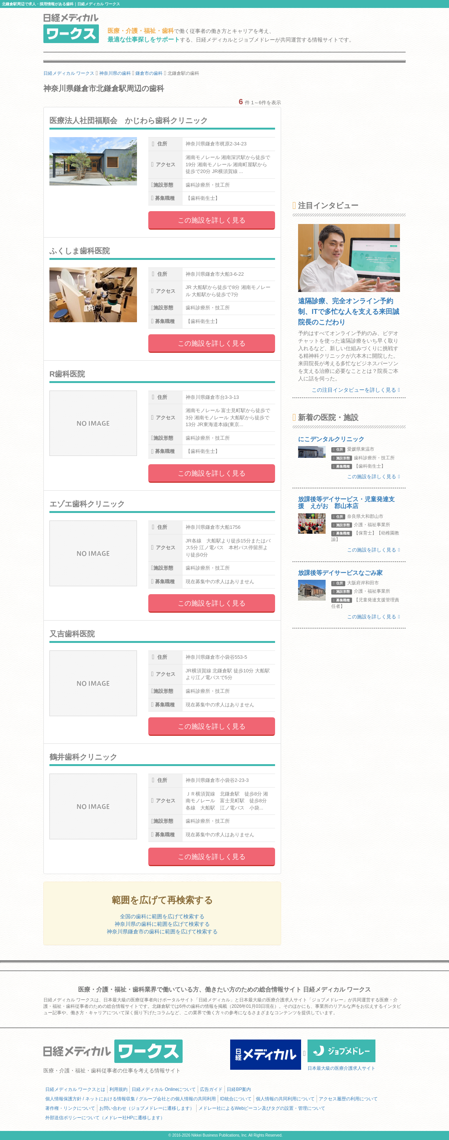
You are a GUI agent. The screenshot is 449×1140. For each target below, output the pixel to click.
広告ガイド (211, 1089)
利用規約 (118, 1089)
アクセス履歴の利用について (348, 1098)
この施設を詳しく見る (212, 220)
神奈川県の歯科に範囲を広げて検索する (162, 924)
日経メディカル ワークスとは (75, 1089)
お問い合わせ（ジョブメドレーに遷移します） (146, 1108)
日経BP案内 (239, 1089)
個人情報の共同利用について (285, 1098)
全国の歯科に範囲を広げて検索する (162, 916)
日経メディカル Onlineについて (164, 1089)
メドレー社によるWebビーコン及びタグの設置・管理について (261, 1108)
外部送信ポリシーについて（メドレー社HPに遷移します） (105, 1117)
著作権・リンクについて (70, 1108)
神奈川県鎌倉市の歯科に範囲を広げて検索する (162, 931)
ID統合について (236, 1098)
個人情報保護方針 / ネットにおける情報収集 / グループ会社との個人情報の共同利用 (130, 1098)
